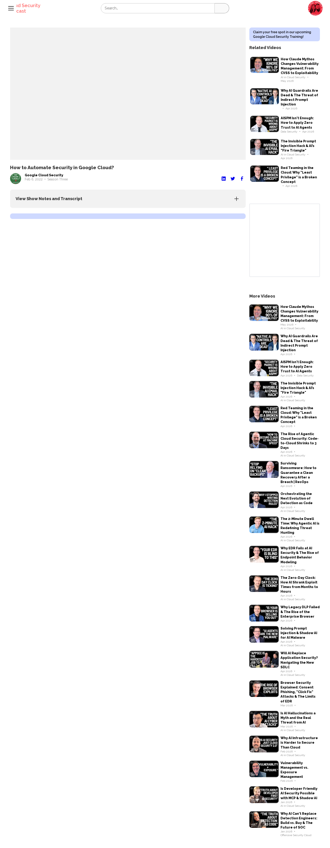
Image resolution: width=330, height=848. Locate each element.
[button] (315, 8)
